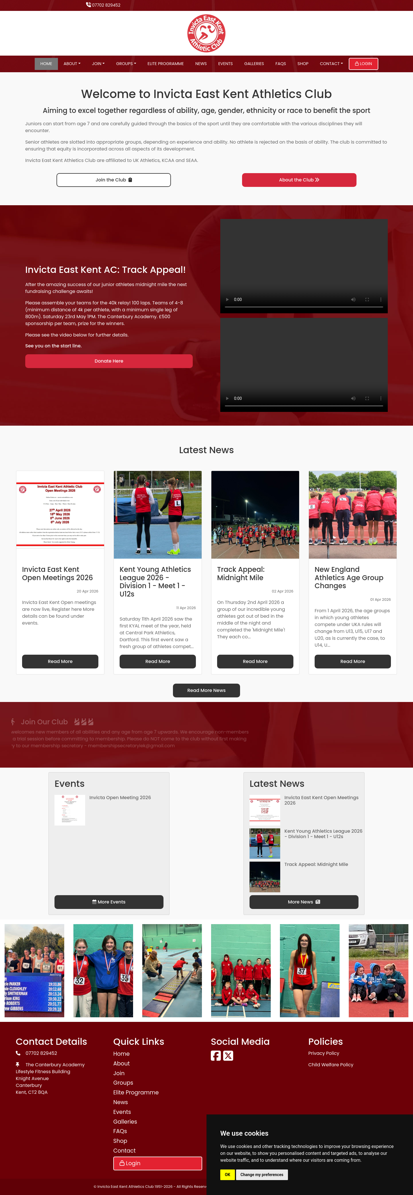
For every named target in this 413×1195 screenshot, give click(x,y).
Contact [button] (330, 64)
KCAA (168, 160)
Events (225, 64)
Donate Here (109, 361)
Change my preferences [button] (262, 1174)
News (201, 64)
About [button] (70, 64)
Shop (302, 64)
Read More (60, 661)
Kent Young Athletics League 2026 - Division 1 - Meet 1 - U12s (324, 834)
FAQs (281, 64)
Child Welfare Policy (330, 1064)
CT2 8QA (38, 1092)
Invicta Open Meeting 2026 (120, 797)
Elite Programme (166, 64)
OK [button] (227, 1174)
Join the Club (114, 180)
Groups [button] (124, 64)
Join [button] (97, 64)
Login (363, 64)
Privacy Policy (323, 1053)
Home (46, 64)
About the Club (299, 180)
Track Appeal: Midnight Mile (316, 864)
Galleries (254, 64)
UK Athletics (146, 160)
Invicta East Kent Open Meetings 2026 (322, 800)
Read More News (206, 690)
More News (304, 902)
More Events (108, 902)
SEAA (191, 160)
